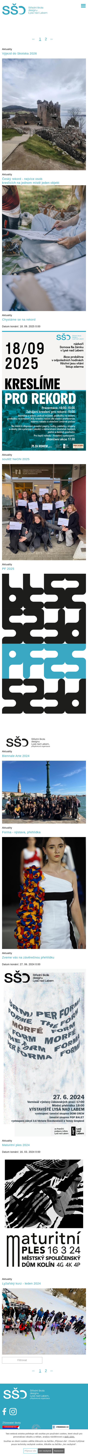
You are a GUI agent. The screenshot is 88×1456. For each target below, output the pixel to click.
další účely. (69, 1437)
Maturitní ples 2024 (16, 1145)
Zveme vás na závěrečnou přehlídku (28, 957)
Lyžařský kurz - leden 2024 (21, 1283)
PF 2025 (8, 568)
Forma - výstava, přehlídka (21, 832)
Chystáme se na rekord (18, 319)
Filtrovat (22, 1360)
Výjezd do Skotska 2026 (19, 53)
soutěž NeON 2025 (15, 459)
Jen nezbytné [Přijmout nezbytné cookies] (45, 1451)
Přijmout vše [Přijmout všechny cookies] (30, 1451)
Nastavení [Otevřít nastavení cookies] (58, 1451)
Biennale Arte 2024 (15, 756)
